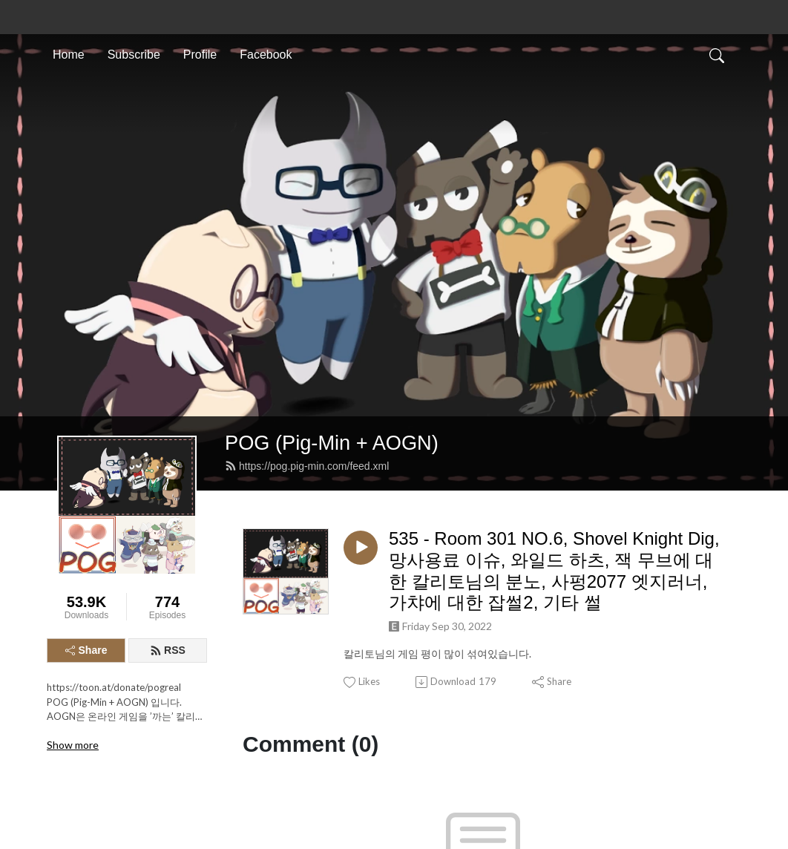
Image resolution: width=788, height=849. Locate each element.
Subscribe (134, 54)
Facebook (266, 54)
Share (86, 416)
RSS (167, 416)
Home (69, 54)
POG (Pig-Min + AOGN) (332, 208)
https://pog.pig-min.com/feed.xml (307, 232)
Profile (200, 54)
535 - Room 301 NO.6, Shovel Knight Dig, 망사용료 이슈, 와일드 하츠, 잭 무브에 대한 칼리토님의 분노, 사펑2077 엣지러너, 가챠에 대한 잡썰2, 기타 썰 (554, 336)
